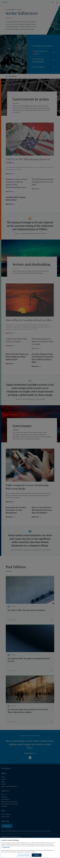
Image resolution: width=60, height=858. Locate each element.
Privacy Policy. (6, 847)
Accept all (36, 855)
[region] (30, 848)
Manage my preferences (24, 855)
